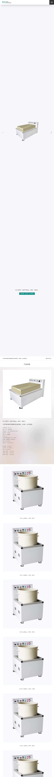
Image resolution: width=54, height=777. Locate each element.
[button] (51, 132)
